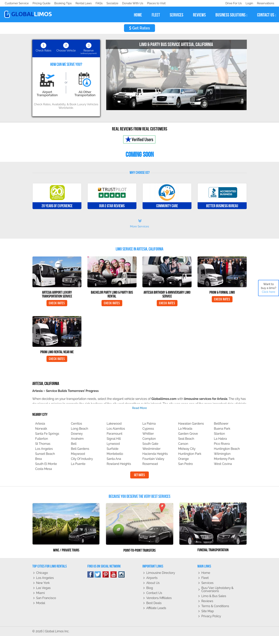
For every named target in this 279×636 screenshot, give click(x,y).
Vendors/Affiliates (159, 598)
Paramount (114, 433)
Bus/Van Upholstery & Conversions (217, 589)
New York (43, 583)
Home (205, 573)
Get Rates (139, 28)
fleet (156, 15)
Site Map (207, 611)
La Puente (78, 464)
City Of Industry (82, 459)
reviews (199, 15)
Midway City (187, 449)
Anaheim (77, 439)
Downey (77, 433)
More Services (139, 223)
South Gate (150, 444)
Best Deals (154, 603)
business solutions (231, 15)
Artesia (40, 423)
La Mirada (185, 428)
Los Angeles (44, 449)
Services (207, 583)
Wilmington (222, 454)
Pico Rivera (222, 444)
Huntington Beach (227, 449)
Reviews (207, 601)
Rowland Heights (119, 464)
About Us (153, 583)
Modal (40, 603)
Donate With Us (60, 3)
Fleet (205, 578)
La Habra (220, 439)
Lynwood (113, 444)
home (138, 15)
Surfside (113, 449)
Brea (38, 459)
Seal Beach (186, 439)
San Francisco (46, 598)
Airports (152, 578)
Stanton (219, 433)
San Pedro (185, 464)
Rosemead (150, 464)
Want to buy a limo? (268, 288)
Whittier (148, 433)
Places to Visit (85, 3)
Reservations (265, 3)
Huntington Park (189, 454)
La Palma (149, 423)
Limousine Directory (160, 573)
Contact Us (154, 593)
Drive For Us (232, 3)
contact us (266, 15)
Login (248, 3)
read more (139, 408)
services (176, 15)
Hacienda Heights (155, 454)
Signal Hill (114, 439)
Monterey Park (224, 459)
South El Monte (46, 464)
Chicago (42, 573)
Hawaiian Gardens (191, 423)
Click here (268, 292)
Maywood (78, 454)
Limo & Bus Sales (213, 596)
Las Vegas (43, 588)
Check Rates (57, 303)
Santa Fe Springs (47, 433)
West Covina (223, 464)
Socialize (39, 3)
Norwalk (41, 428)
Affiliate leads (156, 608)
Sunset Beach (45, 454)
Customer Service (17, 3)
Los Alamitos (116, 428)
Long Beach (79, 428)
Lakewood (114, 423)
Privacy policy (211, 616)
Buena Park (222, 428)
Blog (149, 588)
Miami (40, 593)
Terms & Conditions (215, 606)
